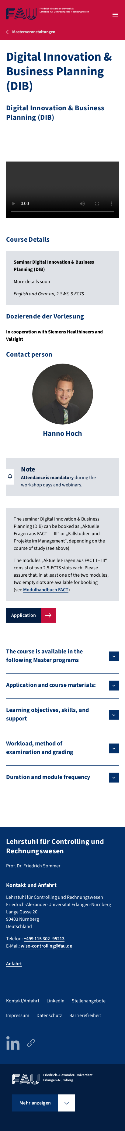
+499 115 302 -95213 (44, 938)
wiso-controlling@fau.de (46, 946)
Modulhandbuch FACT (45, 589)
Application (23, 615)
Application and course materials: (51, 685)
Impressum (17, 1015)
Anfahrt (14, 963)
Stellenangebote (89, 1001)
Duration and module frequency (48, 777)
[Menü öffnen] (115, 14)
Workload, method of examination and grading (39, 747)
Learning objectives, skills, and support (47, 714)
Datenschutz (49, 1015)
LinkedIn (55, 1001)
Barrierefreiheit (85, 1015)
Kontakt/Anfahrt (22, 1001)
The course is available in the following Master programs (44, 655)
